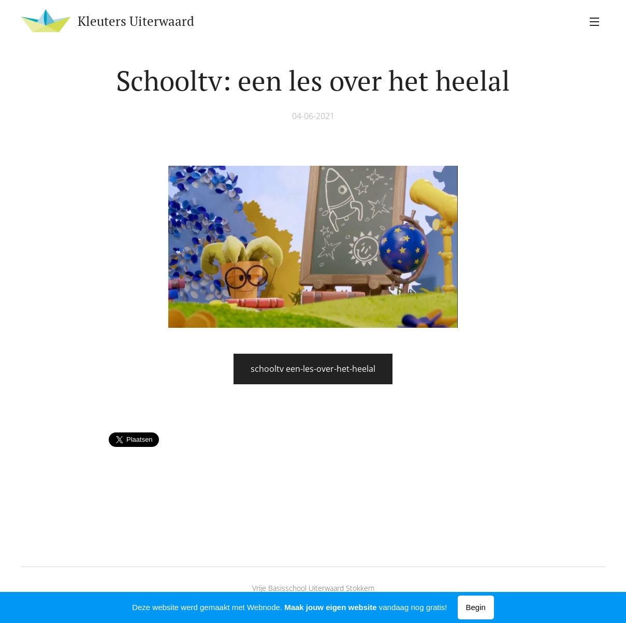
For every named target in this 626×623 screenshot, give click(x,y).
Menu (594, 21)
